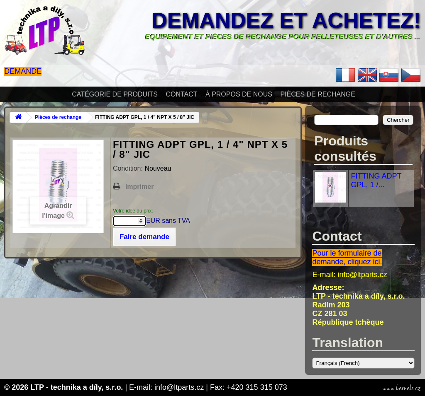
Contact (181, 94)
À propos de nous (238, 94)
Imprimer (139, 186)
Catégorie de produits (115, 94)
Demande (23, 71)
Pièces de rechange (317, 94)
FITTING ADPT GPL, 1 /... (376, 180)
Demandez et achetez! (286, 20)
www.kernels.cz (401, 388)
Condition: (129, 168)
